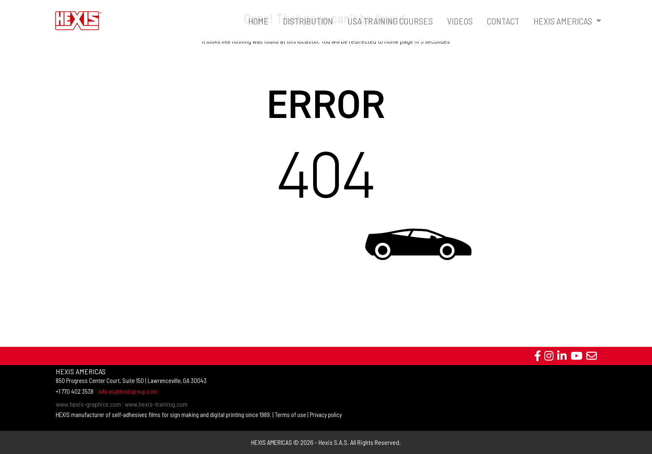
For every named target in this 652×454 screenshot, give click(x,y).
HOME (258, 20)
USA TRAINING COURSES (390, 20)
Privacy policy (326, 414)
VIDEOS (460, 20)
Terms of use (290, 414)
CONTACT (503, 20)
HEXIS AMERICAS (563, 20)
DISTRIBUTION (308, 20)
